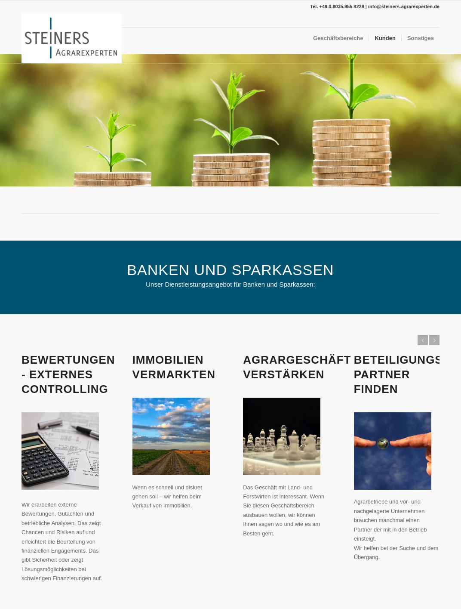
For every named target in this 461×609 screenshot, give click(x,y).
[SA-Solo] (72, 38)
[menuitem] (338, 38)
